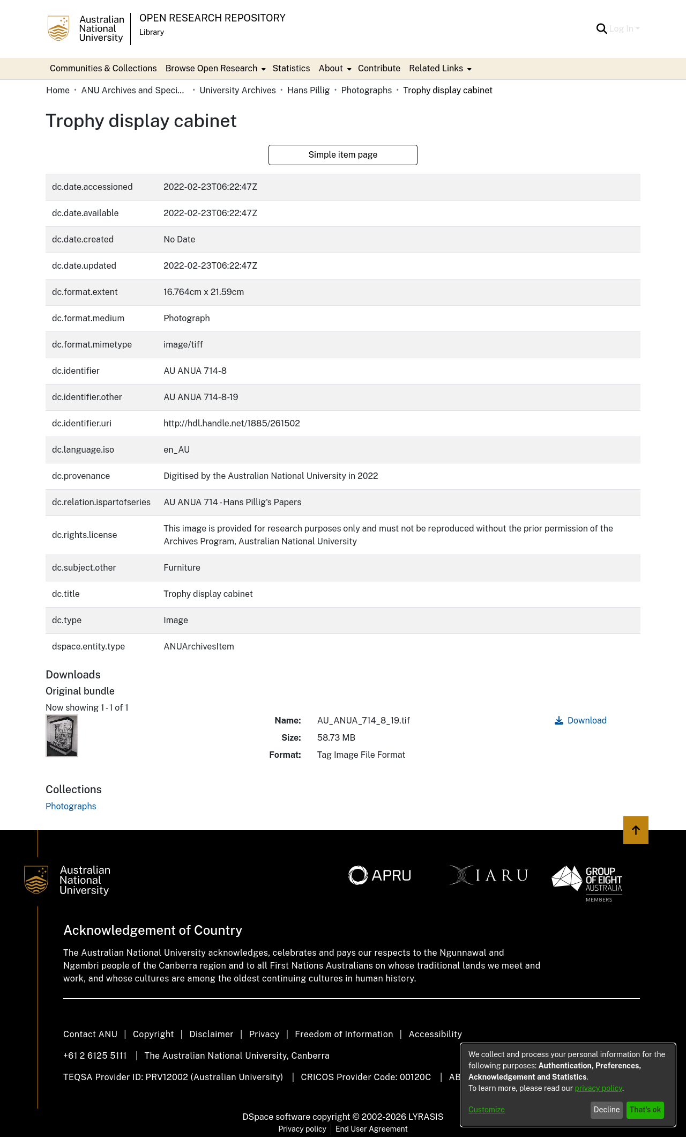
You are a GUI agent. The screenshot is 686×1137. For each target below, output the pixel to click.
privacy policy (598, 1088)
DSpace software (277, 1117)
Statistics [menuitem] (291, 68)
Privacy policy (302, 1129)
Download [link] (581, 720)
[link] (71, 806)
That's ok (645, 1109)
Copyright (153, 1034)
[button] (602, 29)
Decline (607, 1109)
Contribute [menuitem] (379, 68)
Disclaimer (211, 1034)
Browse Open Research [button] (212, 68)
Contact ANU (90, 1034)
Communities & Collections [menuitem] (103, 68)
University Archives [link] (237, 90)
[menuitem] (215, 68)
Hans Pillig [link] (308, 90)
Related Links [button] (436, 68)
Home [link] (58, 90)
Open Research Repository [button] (212, 18)
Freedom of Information (344, 1034)
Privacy (264, 1034)
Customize (486, 1109)
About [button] (331, 68)
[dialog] (568, 1085)
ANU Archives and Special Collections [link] (134, 90)
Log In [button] (622, 29)
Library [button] (151, 32)
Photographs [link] (366, 90)
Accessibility (435, 1034)
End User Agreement (371, 1129)
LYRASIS (425, 1117)
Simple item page (342, 155)
